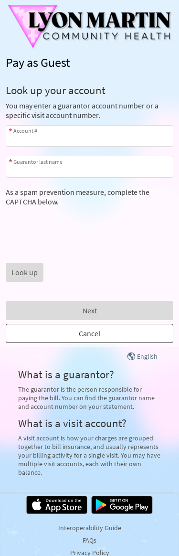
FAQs (89, 540)
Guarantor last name (38, 161)
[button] (24, 272)
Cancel (89, 333)
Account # (25, 130)
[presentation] (78, 225)
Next (90, 310)
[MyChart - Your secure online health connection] (90, 27)
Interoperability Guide (89, 528)
